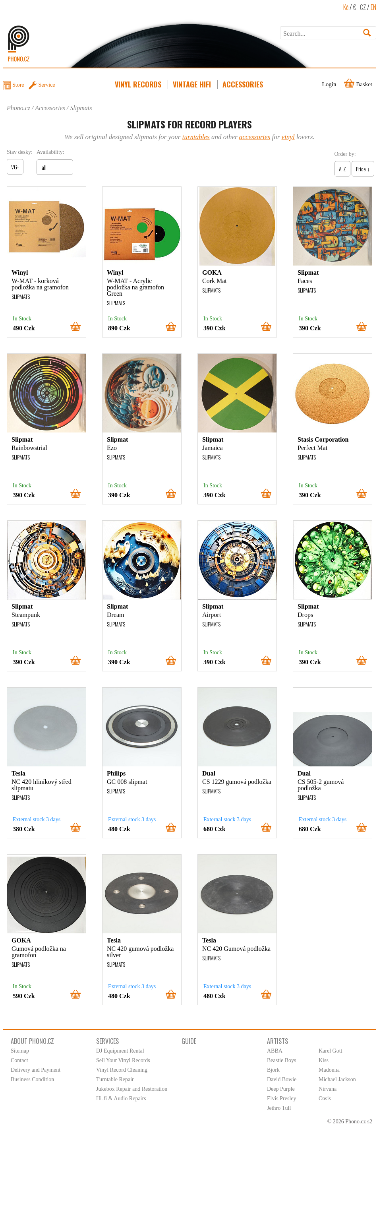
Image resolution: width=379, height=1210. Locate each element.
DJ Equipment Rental (120, 1051)
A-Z (342, 169)
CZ (363, 7)
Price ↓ (363, 169)
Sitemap (20, 1051)
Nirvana (327, 1089)
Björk (273, 1070)
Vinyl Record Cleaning (121, 1070)
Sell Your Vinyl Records (123, 1060)
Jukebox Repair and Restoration (131, 1089)
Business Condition (32, 1079)
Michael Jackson (337, 1079)
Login (329, 84)
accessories (254, 137)
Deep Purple (281, 1089)
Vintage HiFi (193, 84)
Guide (189, 1041)
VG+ (15, 167)
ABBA (274, 1051)
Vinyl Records (139, 84)
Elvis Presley (281, 1098)
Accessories (243, 84)
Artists (277, 1041)
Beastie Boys (281, 1060)
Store (18, 85)
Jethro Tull (279, 1108)
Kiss (324, 1060)
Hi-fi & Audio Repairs (121, 1098)
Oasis (325, 1098)
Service (47, 85)
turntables (196, 137)
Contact (19, 1060)
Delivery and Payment (35, 1070)
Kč (345, 7)
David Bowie (281, 1079)
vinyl (288, 137)
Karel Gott (330, 1051)
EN (373, 7)
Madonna (329, 1070)
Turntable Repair (115, 1079)
